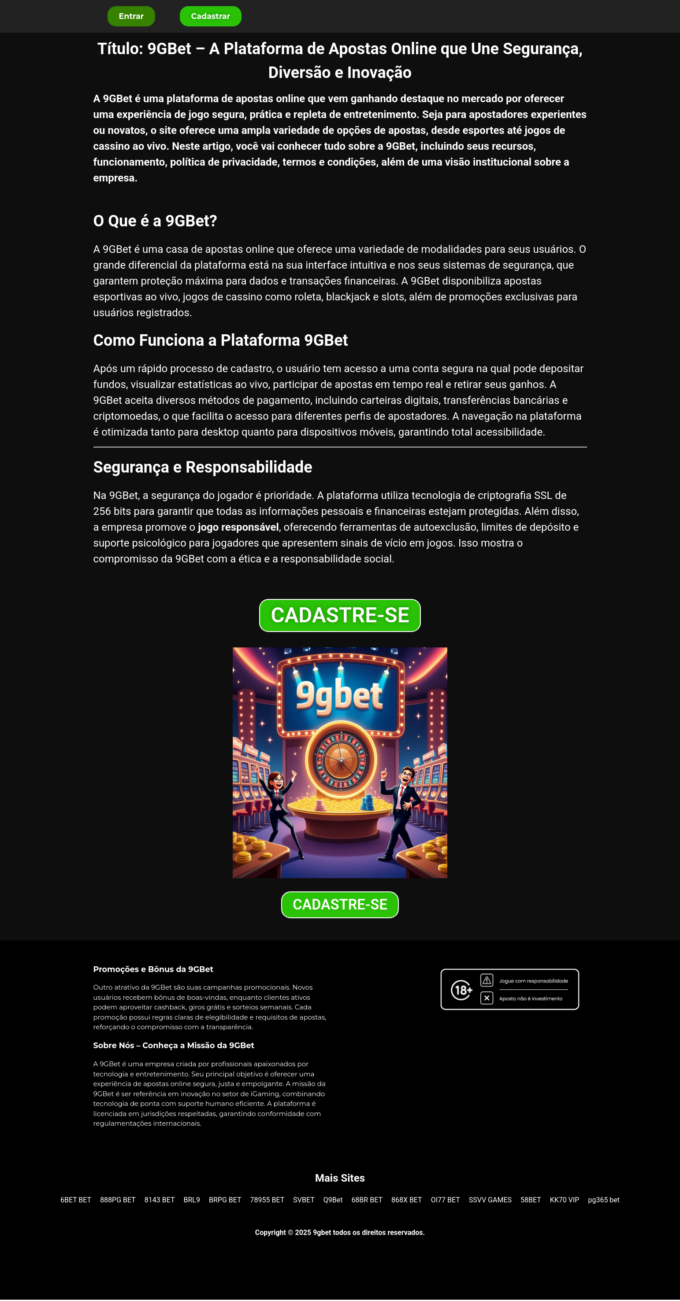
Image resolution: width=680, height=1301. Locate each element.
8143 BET (160, 1201)
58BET (530, 1201)
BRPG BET (225, 1201)
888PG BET (118, 1201)
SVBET (303, 1201)
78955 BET (267, 1201)
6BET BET (75, 1201)
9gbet (322, 1234)
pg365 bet (604, 1201)
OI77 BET (445, 1201)
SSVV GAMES (490, 1201)
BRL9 (192, 1201)
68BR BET (367, 1201)
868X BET (406, 1201)
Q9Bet (333, 1201)
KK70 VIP (565, 1201)
